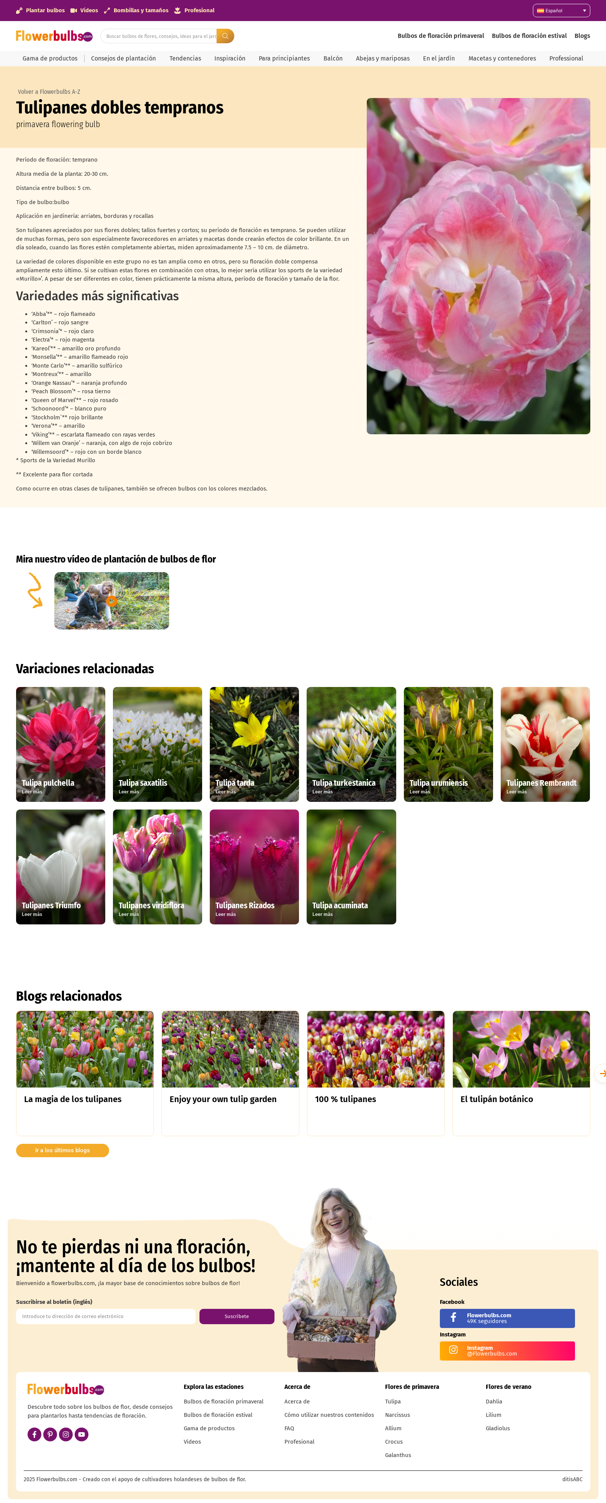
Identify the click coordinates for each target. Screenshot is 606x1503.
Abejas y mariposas (383, 58)
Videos (192, 1441)
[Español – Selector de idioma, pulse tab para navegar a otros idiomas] (561, 10)
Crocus (394, 1441)
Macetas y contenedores (502, 58)
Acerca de (297, 1401)
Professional (566, 58)
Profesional (299, 1441)
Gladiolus (498, 1428)
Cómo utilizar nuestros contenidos (329, 1414)
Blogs (582, 35)
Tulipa (393, 1401)
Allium (393, 1428)
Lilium (493, 1414)
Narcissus (397, 1414)
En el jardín (439, 58)
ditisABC (572, 1479)
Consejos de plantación (123, 58)
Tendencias (185, 58)
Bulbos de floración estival (529, 35)
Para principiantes (284, 58)
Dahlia (494, 1401)
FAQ (289, 1428)
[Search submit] (225, 36)
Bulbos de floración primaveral (441, 35)
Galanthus (398, 1455)
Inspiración (229, 58)
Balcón (333, 58)
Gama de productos (50, 58)
